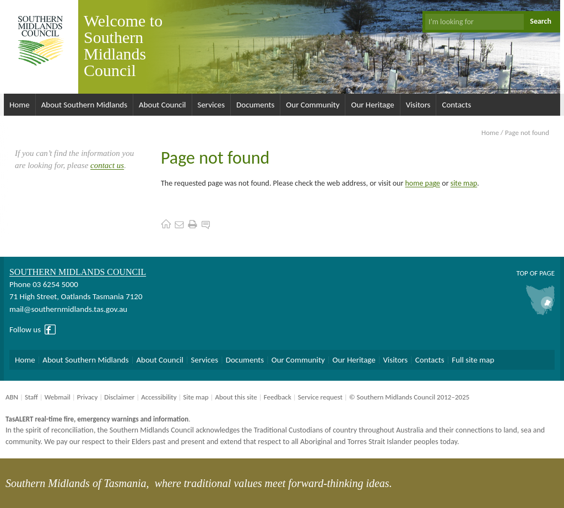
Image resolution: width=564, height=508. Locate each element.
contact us (107, 165)
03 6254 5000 (55, 284)
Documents (255, 105)
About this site (236, 397)
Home (19, 105)
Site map (195, 397)
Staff (31, 397)
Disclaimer (119, 397)
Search (540, 21)
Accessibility (158, 397)
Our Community (312, 105)
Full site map (473, 360)
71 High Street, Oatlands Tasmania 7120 (75, 296)
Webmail (57, 397)
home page (423, 183)
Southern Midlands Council (77, 272)
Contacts (456, 105)
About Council (162, 105)
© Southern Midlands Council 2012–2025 (409, 397)
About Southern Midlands (84, 105)
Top (522, 273)
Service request (320, 397)
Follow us (25, 329)
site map (464, 183)
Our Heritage (372, 105)
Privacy (87, 397)
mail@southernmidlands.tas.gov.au (68, 309)
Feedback (277, 397)
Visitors (418, 105)
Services (211, 105)
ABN (12, 397)
